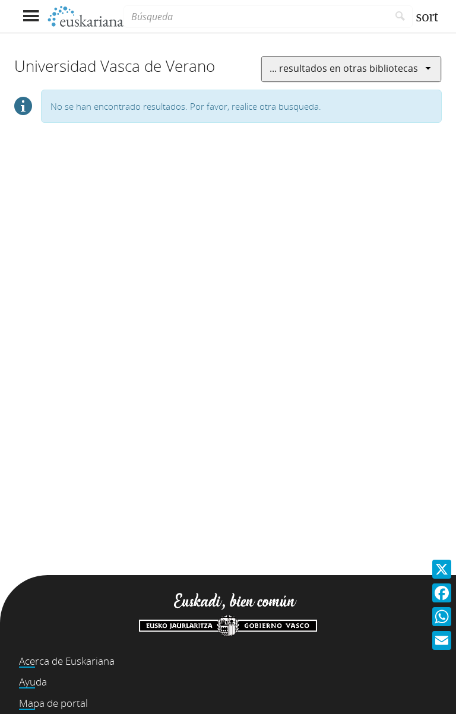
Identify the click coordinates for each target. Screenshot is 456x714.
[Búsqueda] (256, 16)
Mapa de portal (53, 703)
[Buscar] (400, 16)
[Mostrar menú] (30, 16)
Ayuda (33, 681)
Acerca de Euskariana (67, 661)
